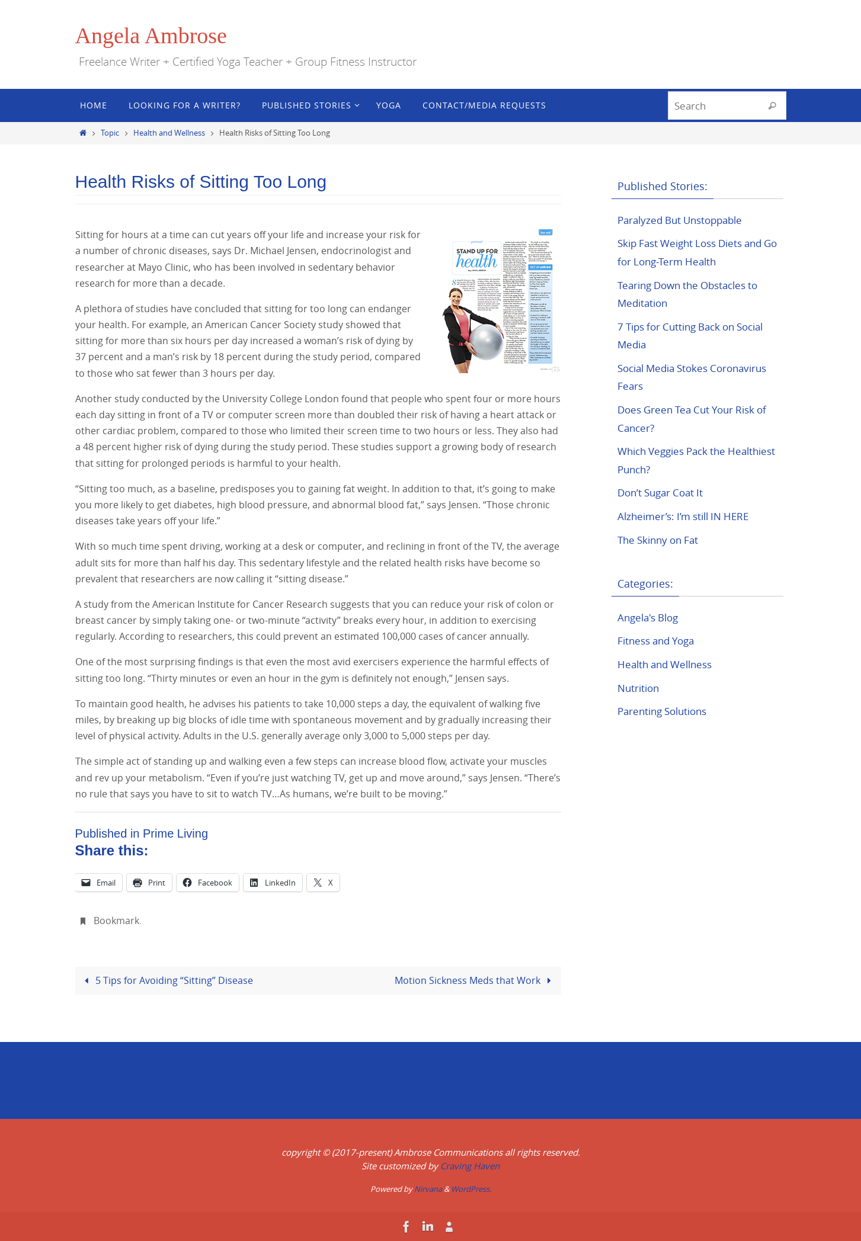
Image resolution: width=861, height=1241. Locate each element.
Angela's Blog (650, 617)
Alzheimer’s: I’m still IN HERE (687, 516)
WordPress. (471, 1189)
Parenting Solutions (666, 711)
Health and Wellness (169, 133)
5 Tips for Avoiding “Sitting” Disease (166, 979)
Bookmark (116, 920)
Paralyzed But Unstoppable (685, 220)
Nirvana (428, 1189)
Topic (110, 133)
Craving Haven (470, 1165)
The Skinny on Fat (661, 540)
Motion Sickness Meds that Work (475, 979)
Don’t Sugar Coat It (663, 492)
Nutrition (639, 688)
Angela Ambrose (151, 35)
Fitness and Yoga (659, 640)
